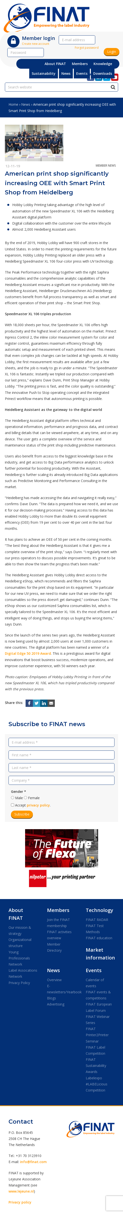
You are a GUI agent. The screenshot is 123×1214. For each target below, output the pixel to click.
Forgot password (87, 48)
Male (19, 798)
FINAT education (99, 938)
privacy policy (38, 805)
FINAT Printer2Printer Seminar (97, 1034)
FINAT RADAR (97, 919)
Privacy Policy (19, 982)
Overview (54, 979)
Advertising (55, 1004)
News (25, 104)
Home (13, 104)
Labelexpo (94, 1078)
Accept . (33, 805)
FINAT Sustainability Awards (96, 1065)
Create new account (35, 44)
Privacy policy (20, 1202)
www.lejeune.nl (21, 1191)
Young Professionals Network (19, 958)
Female (34, 798)
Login (111, 51)
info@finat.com (33, 1161)
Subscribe (21, 814)
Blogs (51, 998)
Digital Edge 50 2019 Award (28, 653)
